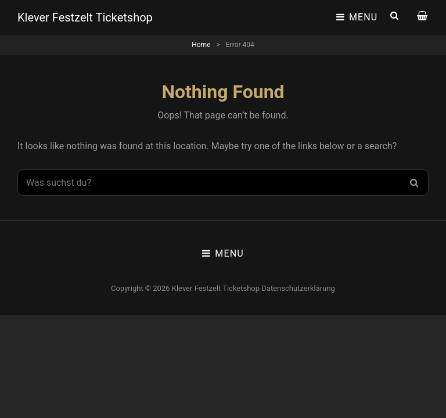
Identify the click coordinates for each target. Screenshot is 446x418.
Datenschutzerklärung (298, 288)
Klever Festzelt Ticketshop (85, 17)
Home (201, 45)
